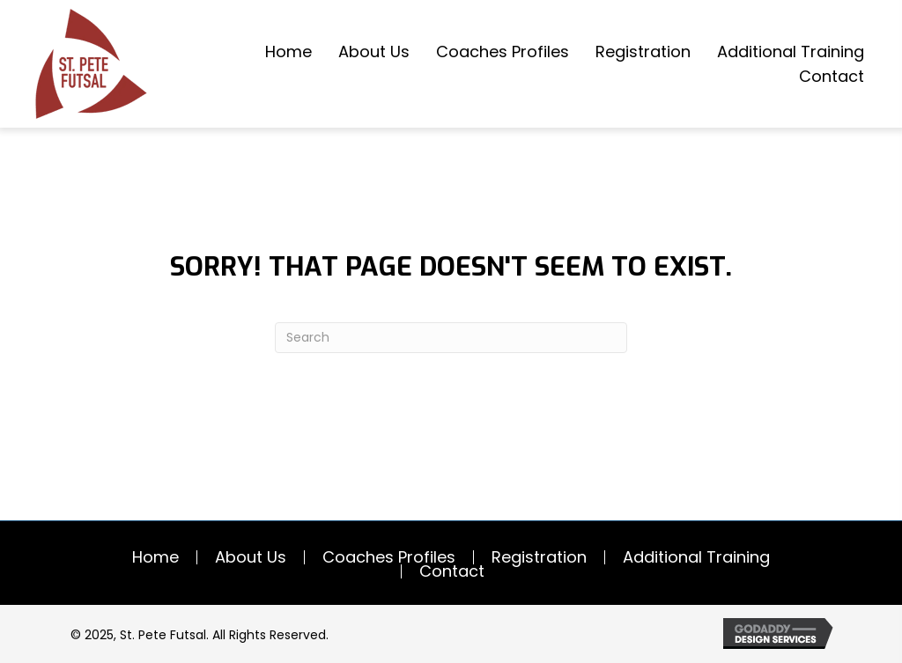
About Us (250, 557)
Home (155, 557)
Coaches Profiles (388, 557)
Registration (539, 557)
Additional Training (696, 557)
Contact (451, 571)
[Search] (451, 337)
